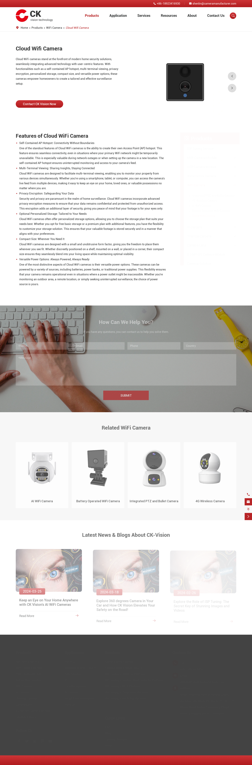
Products (92, 15)
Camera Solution (196, 264)
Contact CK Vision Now (39, 104)
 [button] (232, 88)
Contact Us (216, 15)
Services (143, 15)
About (192, 15)
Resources (169, 15)
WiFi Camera (54, 27)
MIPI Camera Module (198, 158)
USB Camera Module (198, 167)
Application (118, 15)
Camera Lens (193, 245)
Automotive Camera (198, 176)
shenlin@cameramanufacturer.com (214, 3)
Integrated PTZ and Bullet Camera (210, 195)
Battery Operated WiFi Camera (207, 210)
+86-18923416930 (168, 3)
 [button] (232, 76)
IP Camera (191, 227)
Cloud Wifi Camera (77, 27)
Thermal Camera (196, 236)
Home (24, 27)
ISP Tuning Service (197, 149)
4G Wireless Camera (201, 200)
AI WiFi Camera (198, 205)
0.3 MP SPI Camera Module (203, 254)
